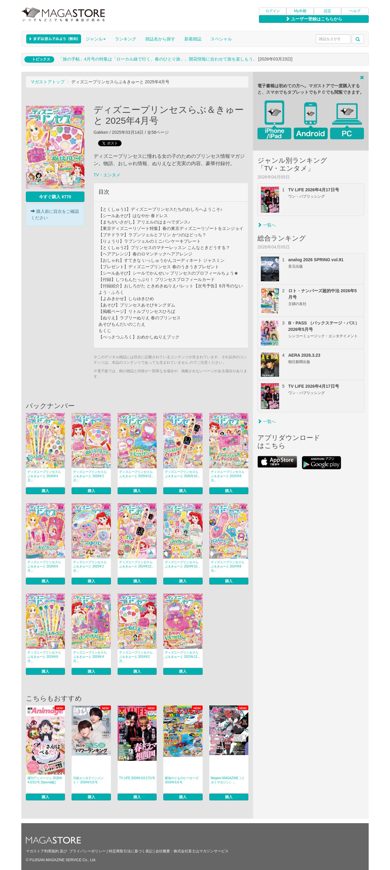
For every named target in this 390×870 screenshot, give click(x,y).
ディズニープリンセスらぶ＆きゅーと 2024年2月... (136, 657)
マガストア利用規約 (42, 851)
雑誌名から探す (160, 38)
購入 (45, 491)
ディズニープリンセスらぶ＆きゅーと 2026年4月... (44, 476)
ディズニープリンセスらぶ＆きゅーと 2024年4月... (90, 657)
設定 (327, 11)
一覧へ (266, 225)
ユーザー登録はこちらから (313, 18)
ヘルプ (354, 11)
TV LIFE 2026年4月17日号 (137, 778)
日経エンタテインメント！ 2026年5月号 (88, 780)
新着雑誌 (192, 38)
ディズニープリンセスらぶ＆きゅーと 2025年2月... (90, 566)
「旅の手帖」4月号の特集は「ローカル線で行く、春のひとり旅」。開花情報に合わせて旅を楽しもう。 (157, 59)
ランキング (125, 38)
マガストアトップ (47, 81)
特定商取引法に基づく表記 (131, 851)
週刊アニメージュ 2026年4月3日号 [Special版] (44, 780)
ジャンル (96, 38)
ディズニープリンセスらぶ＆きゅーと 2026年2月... (90, 476)
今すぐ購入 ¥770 (55, 196)
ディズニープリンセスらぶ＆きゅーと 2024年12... (136, 564)
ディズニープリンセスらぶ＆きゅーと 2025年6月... (44, 566)
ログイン (272, 11)
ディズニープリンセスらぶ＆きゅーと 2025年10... (182, 474)
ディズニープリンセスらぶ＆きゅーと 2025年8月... (227, 476)
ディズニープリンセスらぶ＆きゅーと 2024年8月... (227, 566)
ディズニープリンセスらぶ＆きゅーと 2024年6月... (44, 657)
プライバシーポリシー (87, 851)
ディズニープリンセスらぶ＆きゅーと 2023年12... (182, 654)
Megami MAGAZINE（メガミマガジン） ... (228, 780)
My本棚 (300, 11)
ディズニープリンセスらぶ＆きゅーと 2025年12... (136, 474)
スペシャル (221, 38)
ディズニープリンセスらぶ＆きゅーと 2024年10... (182, 564)
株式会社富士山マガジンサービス (201, 851)
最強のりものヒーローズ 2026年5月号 (181, 780)
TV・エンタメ (107, 174)
